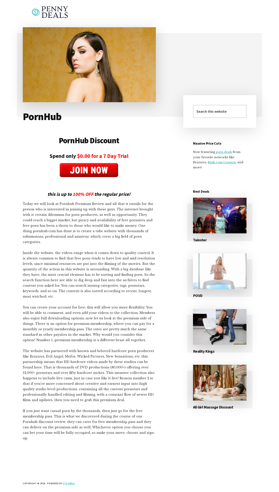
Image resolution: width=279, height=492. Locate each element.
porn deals (224, 152)
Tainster (200, 239)
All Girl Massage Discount (213, 407)
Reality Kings (203, 351)
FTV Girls (69, 483)
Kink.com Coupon (222, 162)
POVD (198, 295)
